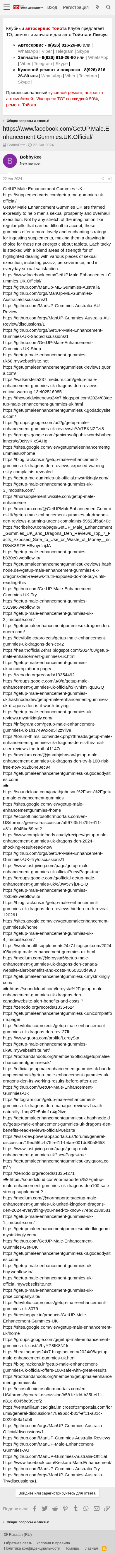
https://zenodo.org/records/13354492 (39, 674)
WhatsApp (28, 51)
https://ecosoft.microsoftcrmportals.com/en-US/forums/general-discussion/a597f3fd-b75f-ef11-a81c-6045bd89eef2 (52, 822)
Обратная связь (18, 1543)
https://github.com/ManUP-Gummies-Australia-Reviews (56, 1437)
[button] (6, 7)
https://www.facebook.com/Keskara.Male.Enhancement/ (57, 1462)
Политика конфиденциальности (32, 1548)
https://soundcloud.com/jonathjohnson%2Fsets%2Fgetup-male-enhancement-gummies (57, 791)
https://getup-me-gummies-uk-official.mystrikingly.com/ (55, 477)
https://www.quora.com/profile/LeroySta (41, 1037)
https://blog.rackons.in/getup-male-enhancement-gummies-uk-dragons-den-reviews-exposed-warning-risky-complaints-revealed (54, 465)
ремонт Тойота (21, 104)
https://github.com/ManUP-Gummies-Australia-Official (55, 1456)
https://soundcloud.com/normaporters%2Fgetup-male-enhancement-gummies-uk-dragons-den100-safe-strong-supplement (57, 1185)
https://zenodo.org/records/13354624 (39, 1007)
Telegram (65, 51)
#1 (110, 179)
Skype (83, 51)
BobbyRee (16, 145)
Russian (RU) (18, 1534)
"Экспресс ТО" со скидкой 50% (66, 98)
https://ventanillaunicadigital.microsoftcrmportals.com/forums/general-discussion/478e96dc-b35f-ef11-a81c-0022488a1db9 (57, 1413)
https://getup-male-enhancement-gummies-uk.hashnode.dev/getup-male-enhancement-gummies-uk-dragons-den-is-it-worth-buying (55, 699)
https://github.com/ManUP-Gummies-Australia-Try (51, 1468)
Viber (47, 51)
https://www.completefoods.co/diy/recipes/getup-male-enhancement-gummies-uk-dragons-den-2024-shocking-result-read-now (55, 841)
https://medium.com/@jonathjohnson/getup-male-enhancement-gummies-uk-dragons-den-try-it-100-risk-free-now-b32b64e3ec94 (56, 761)
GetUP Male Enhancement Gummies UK (43, 188)
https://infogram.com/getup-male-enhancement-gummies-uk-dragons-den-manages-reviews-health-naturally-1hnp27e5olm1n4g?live (53, 1105)
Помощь (71, 1548)
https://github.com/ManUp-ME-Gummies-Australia (51, 287)
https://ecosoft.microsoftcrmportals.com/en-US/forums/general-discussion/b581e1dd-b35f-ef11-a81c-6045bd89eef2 (53, 1394)
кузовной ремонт (65, 92)
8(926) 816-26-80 (65, 44)
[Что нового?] (97, 7)
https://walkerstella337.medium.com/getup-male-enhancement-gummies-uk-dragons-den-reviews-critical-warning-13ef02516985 (51, 385)
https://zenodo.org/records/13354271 (39, 1173)
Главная (90, 1548)
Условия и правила (53, 1543)
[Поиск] (108, 7)
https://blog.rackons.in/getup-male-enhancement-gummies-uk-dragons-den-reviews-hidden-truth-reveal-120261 (56, 908)
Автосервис (31, 44)
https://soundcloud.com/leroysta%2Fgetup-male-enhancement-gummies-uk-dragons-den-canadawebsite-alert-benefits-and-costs (53, 994)
